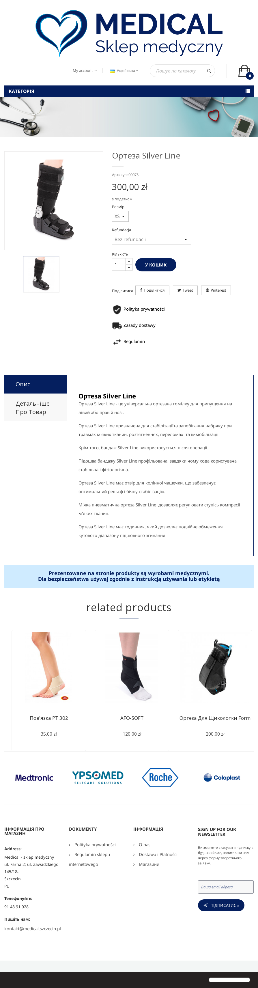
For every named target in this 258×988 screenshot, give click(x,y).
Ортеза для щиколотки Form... (217, 718)
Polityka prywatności (94, 844)
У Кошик (156, 265)
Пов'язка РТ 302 (49, 718)
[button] (9, 980)
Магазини (148, 864)
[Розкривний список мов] (123, 70)
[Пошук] (182, 71)
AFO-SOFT (132, 718)
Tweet (188, 290)
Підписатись (224, 905)
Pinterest (218, 290)
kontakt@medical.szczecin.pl (32, 928)
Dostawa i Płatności (157, 854)
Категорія (22, 91)
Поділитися (154, 290)
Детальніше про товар (33, 408)
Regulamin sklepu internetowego (89, 859)
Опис (23, 384)
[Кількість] (119, 264)
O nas (144, 844)
